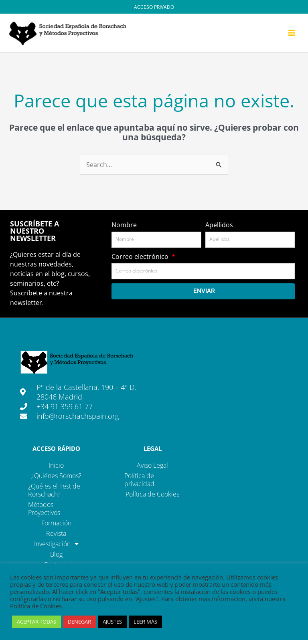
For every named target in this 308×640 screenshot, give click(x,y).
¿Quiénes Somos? (56, 476)
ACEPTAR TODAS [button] (36, 621)
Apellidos (219, 225)
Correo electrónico (140, 256)
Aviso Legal (152, 465)
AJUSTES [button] (112, 621)
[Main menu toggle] (291, 33)
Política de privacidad (139, 480)
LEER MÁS (145, 621)
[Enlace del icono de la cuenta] (154, 7)
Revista (56, 533)
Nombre (124, 225)
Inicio (56, 465)
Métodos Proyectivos (44, 509)
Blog (56, 554)
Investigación (56, 544)
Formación (56, 523)
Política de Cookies (152, 494)
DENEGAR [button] (79, 621)
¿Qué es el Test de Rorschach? (54, 490)
